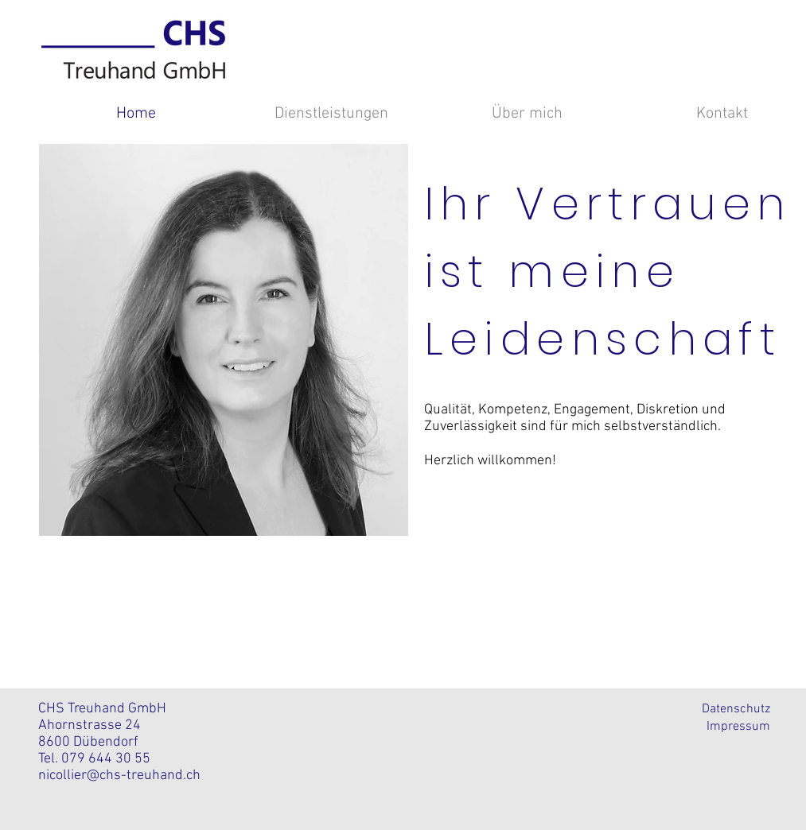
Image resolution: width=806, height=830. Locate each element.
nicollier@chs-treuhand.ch (119, 775)
